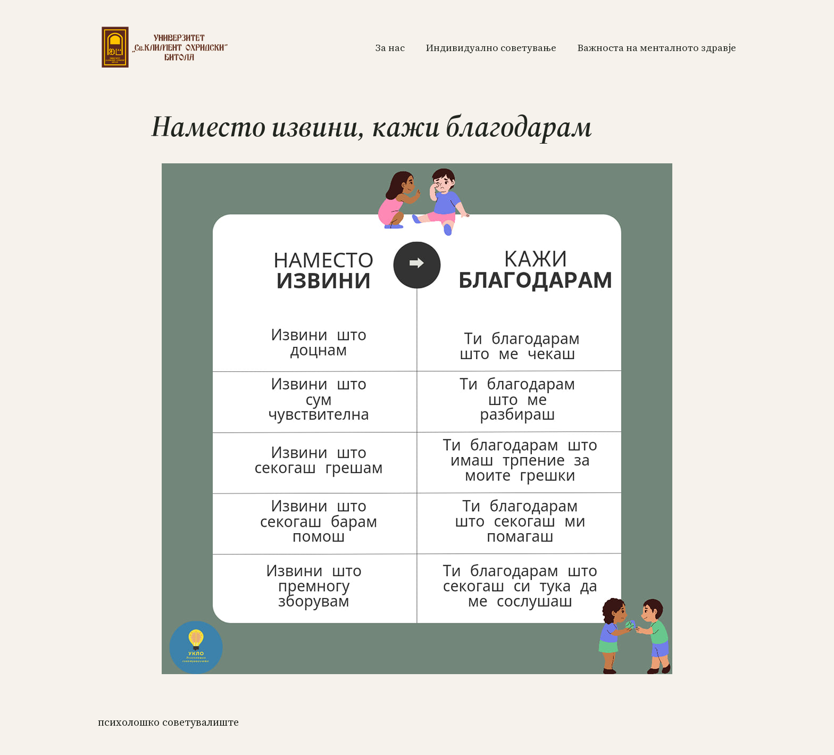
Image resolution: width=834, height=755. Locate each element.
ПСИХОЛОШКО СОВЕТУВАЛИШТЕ (168, 722)
